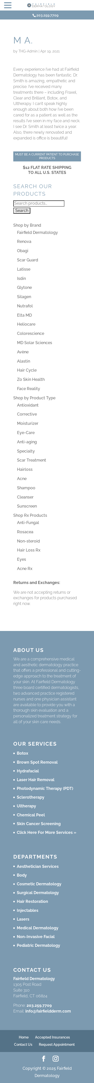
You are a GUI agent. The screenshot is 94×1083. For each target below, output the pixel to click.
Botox (22, 753)
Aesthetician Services (38, 866)
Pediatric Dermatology (38, 945)
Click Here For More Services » (46, 832)
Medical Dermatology (37, 928)
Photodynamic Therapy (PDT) (45, 788)
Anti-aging (27, 442)
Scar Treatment (31, 460)
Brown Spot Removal (37, 762)
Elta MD (24, 315)
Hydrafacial (28, 771)
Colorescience (30, 333)
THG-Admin (28, 51)
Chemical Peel (31, 815)
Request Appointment (57, 1045)
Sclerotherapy (30, 797)
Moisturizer (27, 423)
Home (24, 1037)
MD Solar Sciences (34, 342)
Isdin (21, 278)
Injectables (27, 910)
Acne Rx (24, 568)
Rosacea (25, 532)
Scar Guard (27, 260)
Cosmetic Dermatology (39, 884)
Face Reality (28, 388)
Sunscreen (27, 506)
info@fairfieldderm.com (48, 1011)
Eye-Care (26, 432)
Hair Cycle (27, 370)
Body (22, 875)
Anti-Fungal (28, 522)
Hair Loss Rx (28, 550)
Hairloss (25, 469)
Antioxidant (28, 405)
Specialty (26, 451)
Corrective (27, 414)
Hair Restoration (32, 901)
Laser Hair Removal (35, 779)
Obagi (22, 250)
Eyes (21, 559)
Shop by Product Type (34, 398)
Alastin (23, 361)
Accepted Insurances (52, 1037)
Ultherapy (26, 806)
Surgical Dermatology (38, 892)
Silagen (24, 296)
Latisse (23, 269)
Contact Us (23, 1045)
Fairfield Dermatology (37, 232)
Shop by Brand (27, 225)
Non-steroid (28, 541)
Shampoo (26, 488)
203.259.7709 (39, 1005)
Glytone (24, 287)
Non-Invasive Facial (36, 936)
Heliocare (26, 324)
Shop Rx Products (30, 515)
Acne (22, 478)
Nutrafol (25, 306)
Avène (23, 352)
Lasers (23, 919)
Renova (24, 241)
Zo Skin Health (31, 379)
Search (21, 210)
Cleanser (25, 497)
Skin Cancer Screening (39, 823)
